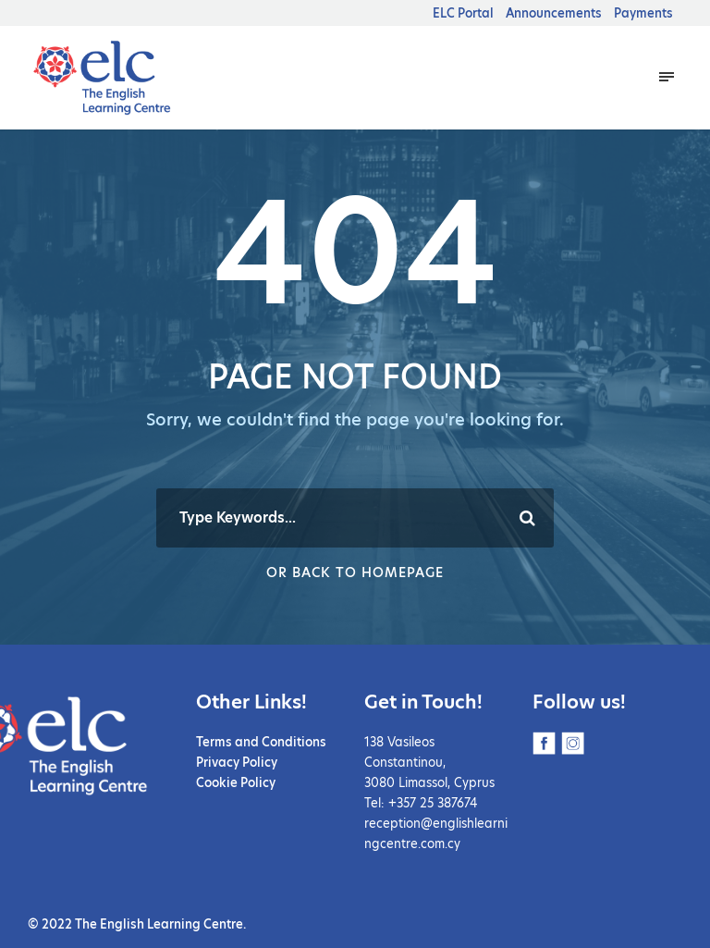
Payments (643, 13)
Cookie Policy (235, 782)
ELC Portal (463, 13)
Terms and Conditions (261, 741)
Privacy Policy (236, 762)
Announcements (554, 13)
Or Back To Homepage (355, 572)
